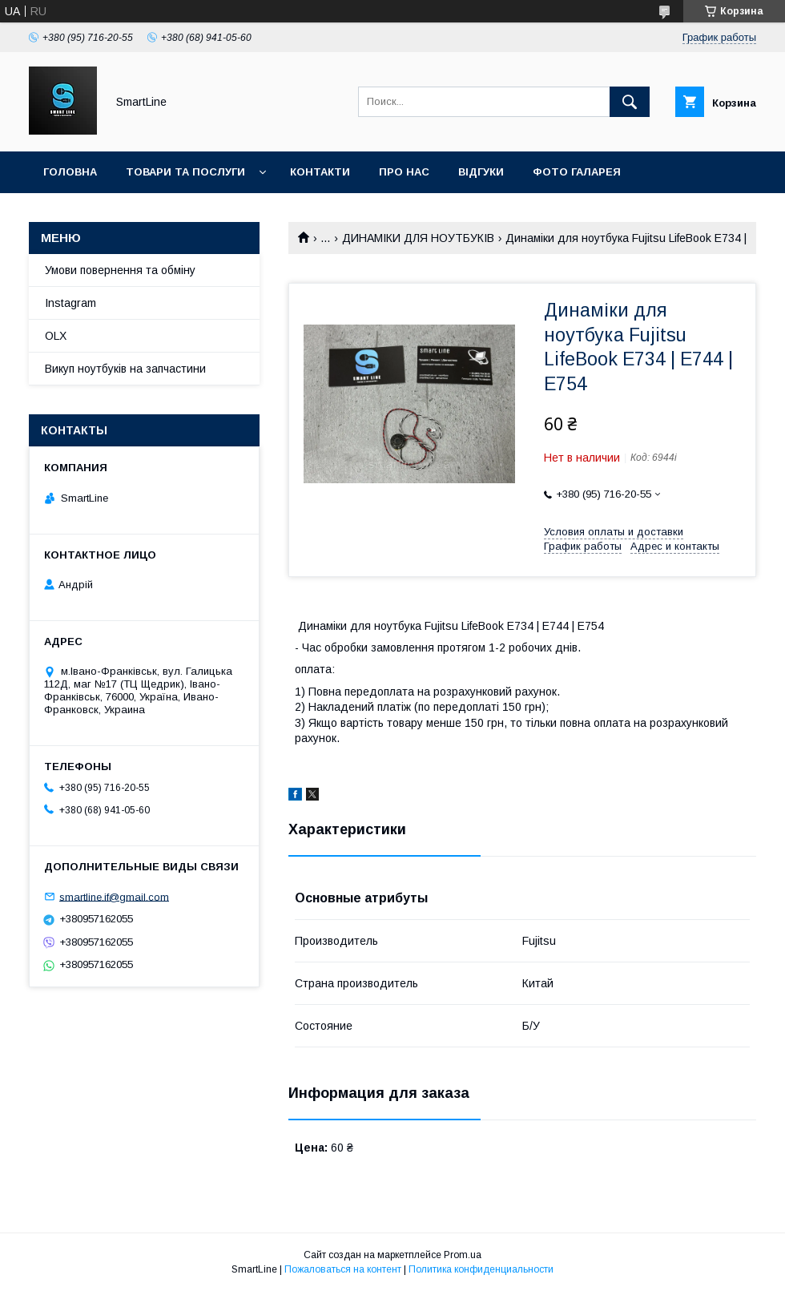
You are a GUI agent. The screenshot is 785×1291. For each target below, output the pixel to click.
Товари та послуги (185, 172)
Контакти (320, 172)
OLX (55, 335)
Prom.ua (462, 1255)
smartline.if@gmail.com (114, 896)
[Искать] (630, 102)
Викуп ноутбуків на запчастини (125, 368)
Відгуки (481, 172)
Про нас (404, 172)
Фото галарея (577, 172)
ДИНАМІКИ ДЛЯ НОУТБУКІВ (418, 238)
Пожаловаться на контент (342, 1269)
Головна (70, 172)
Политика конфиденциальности (481, 1269)
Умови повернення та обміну (120, 270)
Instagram (70, 303)
